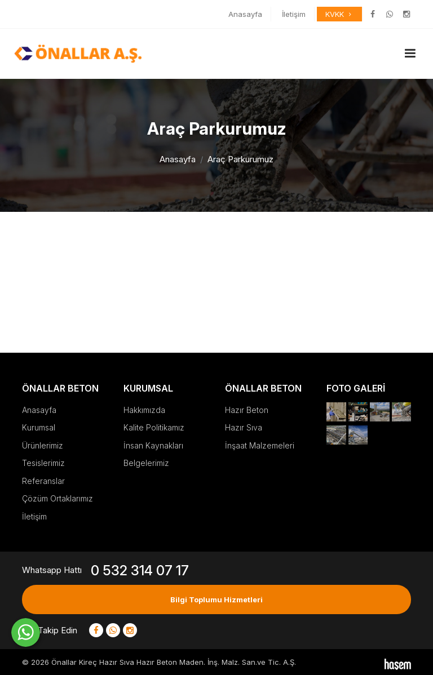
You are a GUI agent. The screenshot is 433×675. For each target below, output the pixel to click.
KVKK (339, 14)
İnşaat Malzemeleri (259, 445)
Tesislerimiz (43, 463)
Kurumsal (38, 427)
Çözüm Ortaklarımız (57, 498)
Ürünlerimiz (42, 445)
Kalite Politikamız (153, 427)
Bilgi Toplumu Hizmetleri (216, 599)
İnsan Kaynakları (153, 445)
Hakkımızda (144, 410)
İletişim (294, 14)
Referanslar (43, 481)
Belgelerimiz (146, 463)
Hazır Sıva (243, 427)
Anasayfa (245, 14)
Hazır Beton (246, 410)
